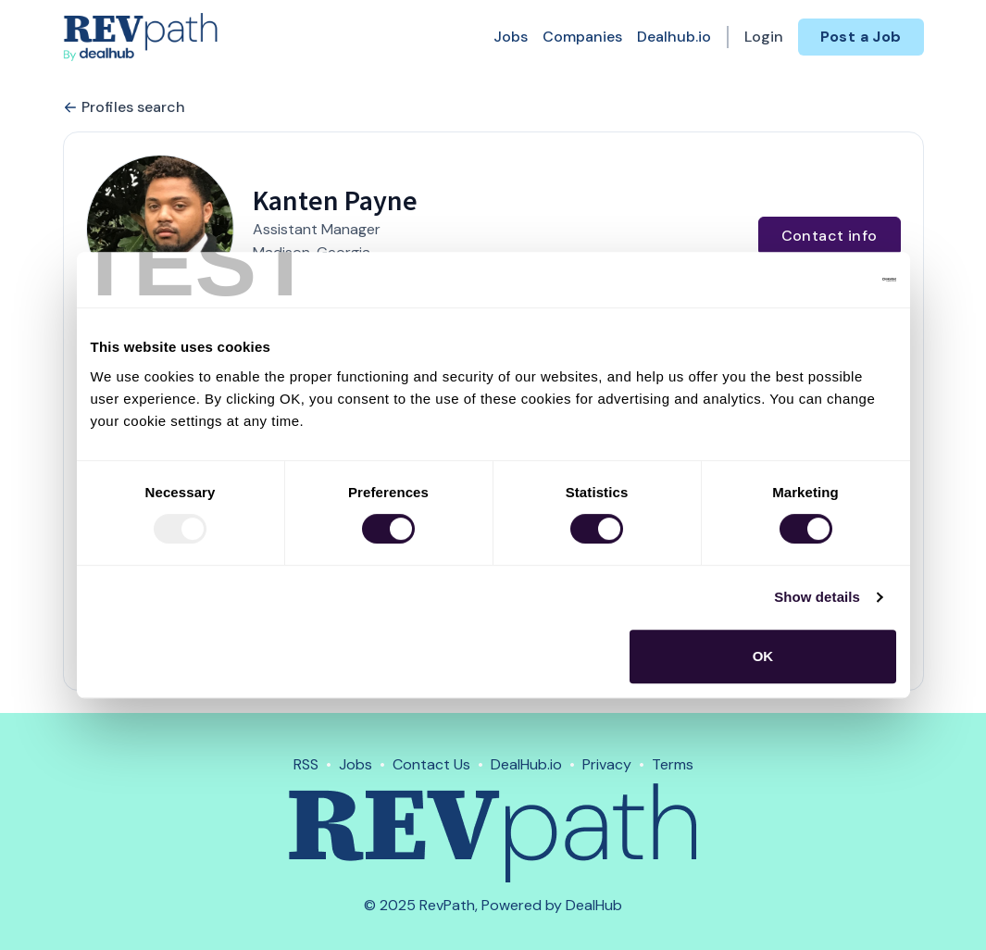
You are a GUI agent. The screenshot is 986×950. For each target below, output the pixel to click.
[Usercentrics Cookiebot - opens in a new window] (815, 280)
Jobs (510, 36)
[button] (160, 229)
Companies (582, 36)
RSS (305, 764)
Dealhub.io (674, 36)
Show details (817, 597)
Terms (672, 764)
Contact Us (431, 764)
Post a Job (861, 36)
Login (763, 36)
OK (763, 656)
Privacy (606, 764)
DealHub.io (526, 764)
